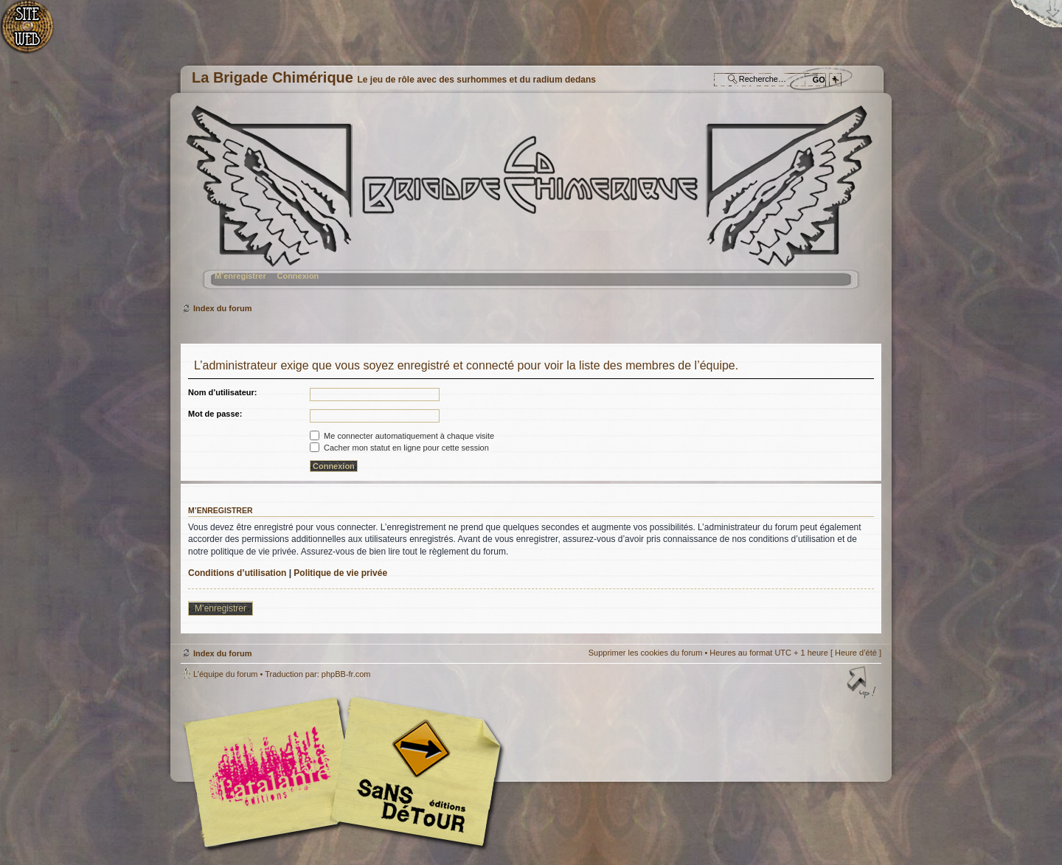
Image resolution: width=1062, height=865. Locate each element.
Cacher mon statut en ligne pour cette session (399, 447)
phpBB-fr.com (346, 674)
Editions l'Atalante (347, 772)
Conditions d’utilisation (237, 573)
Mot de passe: (215, 413)
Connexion (298, 275)
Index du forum (529, 203)
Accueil (35, 33)
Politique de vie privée (340, 573)
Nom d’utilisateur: (222, 392)
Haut (862, 683)
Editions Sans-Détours (413, 774)
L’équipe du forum (225, 674)
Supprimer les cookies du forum (646, 652)
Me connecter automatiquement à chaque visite (402, 435)
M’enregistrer (240, 275)
